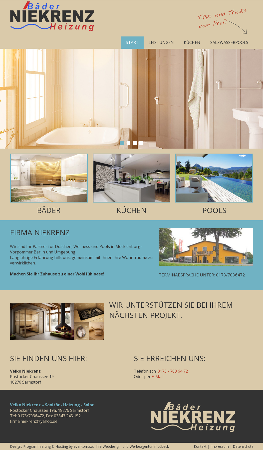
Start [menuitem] (132, 42)
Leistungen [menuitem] (161, 42)
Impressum (220, 446)
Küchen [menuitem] (192, 42)
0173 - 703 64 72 (173, 371)
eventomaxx (84, 446)
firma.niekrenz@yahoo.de (33, 421)
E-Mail (157, 376)
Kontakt (200, 446)
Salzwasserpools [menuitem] (229, 42)
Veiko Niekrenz (193, 417)
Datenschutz (243, 446)
